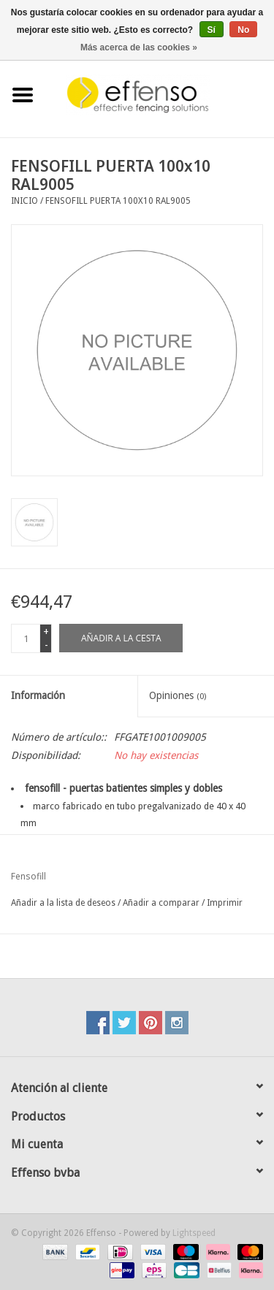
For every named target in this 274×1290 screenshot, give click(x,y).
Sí (212, 30)
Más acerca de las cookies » (138, 47)
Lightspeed (194, 1233)
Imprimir (225, 903)
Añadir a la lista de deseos (63, 903)
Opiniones (177, 695)
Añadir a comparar (162, 903)
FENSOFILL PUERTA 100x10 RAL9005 (118, 201)
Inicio (24, 201)
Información (38, 695)
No (243, 30)
